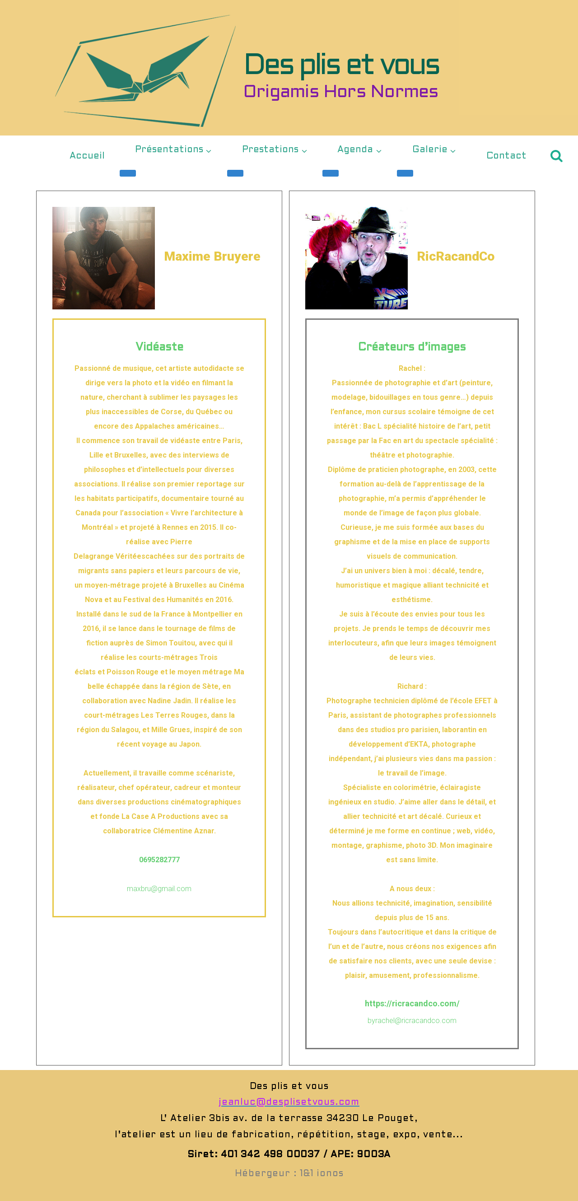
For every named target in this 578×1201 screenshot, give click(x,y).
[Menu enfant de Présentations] (128, 173)
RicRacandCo (465, 255)
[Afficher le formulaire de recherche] (556, 156)
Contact (506, 156)
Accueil (87, 156)
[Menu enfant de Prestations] (235, 173)
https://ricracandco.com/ (412, 1003)
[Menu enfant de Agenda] (330, 173)
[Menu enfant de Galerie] (405, 173)
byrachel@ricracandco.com (412, 1020)
